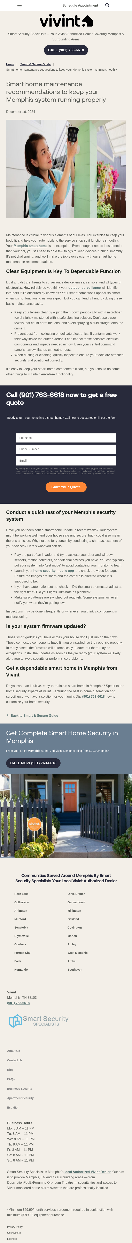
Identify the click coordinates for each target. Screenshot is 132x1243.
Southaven (75, 969)
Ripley (72, 944)
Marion (72, 936)
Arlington (20, 910)
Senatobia (21, 927)
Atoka (72, 961)
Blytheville (21, 936)
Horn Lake (21, 894)
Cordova (20, 944)
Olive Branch (76, 894)
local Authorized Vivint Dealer (87, 1172)
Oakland (73, 919)
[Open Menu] (19, 5)
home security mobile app (53, 570)
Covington (75, 927)
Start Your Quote (65, 487)
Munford (20, 919)
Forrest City (22, 952)
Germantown (76, 902)
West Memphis (78, 952)
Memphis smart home (30, 246)
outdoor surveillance (85, 287)
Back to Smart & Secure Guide (32, 715)
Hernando (21, 969)
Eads (17, 961)
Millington (74, 910)
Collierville (21, 902)
